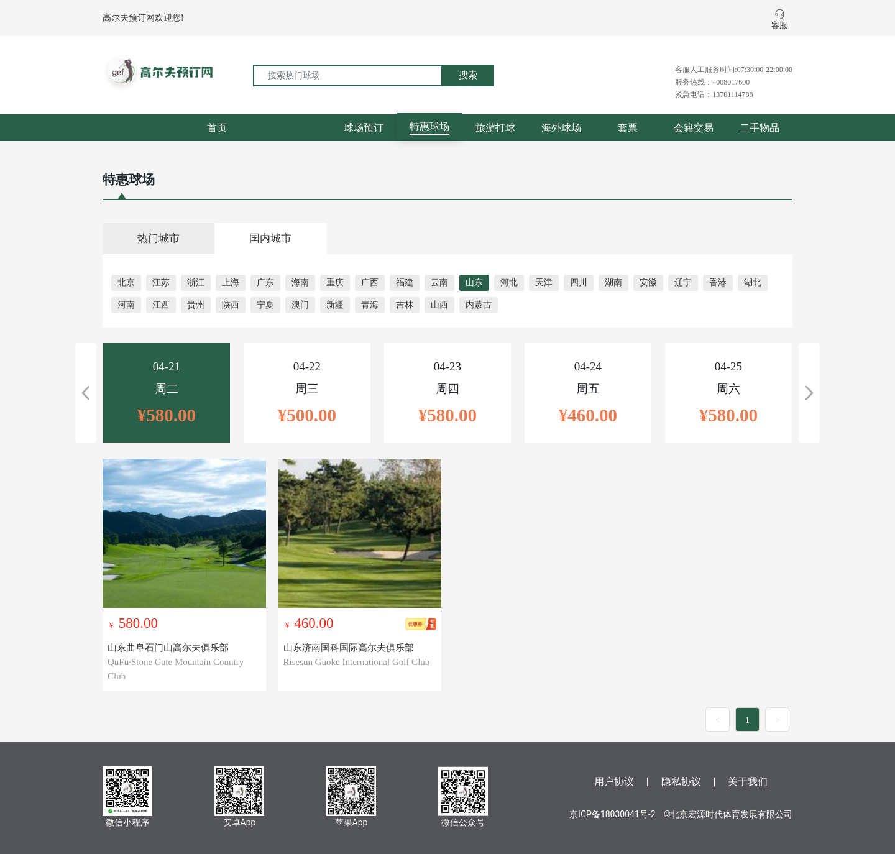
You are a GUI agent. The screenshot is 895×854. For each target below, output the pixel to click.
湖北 (752, 282)
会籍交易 (694, 128)
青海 (370, 305)
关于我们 (748, 781)
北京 (126, 282)
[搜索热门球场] (348, 75)
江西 (161, 305)
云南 (439, 282)
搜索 (468, 75)
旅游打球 (495, 128)
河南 (126, 305)
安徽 (648, 282)
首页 (217, 128)
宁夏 (265, 305)
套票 (628, 128)
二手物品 (759, 128)
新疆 (335, 305)
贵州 (195, 305)
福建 (404, 282)
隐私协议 (681, 781)
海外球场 (561, 128)
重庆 (335, 282)
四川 (578, 282)
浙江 (195, 282)
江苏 (161, 282)
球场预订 (363, 128)
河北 (509, 282)
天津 (544, 282)
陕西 (230, 305)
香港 (718, 282)
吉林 (404, 305)
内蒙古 (479, 305)
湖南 (613, 282)
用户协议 (614, 781)
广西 (370, 282)
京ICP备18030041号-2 (612, 814)
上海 (230, 282)
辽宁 (683, 282)
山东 (474, 282)
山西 (439, 305)
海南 (300, 282)
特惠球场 (429, 126)
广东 (265, 282)
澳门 (300, 305)
